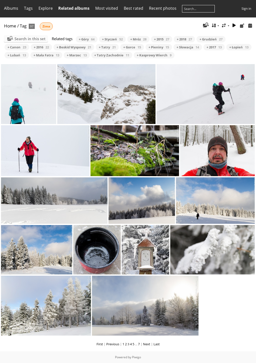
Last (157, 344)
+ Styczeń (112, 39)
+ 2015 (161, 39)
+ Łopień (238, 47)
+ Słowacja (187, 47)
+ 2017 (214, 47)
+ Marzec (77, 55)
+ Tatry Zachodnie (111, 55)
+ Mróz (138, 39)
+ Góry (86, 39)
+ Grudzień (211, 39)
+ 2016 (41, 47)
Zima (46, 26)
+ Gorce (132, 47)
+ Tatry (107, 47)
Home (10, 26)
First (99, 344)
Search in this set (30, 38)
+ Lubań (17, 55)
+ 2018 (184, 39)
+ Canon (17, 47)
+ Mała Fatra (46, 55)
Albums (11, 8)
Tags (28, 8)
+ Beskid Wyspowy (73, 47)
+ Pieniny (158, 47)
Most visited (106, 8)
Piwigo (136, 357)
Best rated (133, 8)
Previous (112, 344)
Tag (23, 26)
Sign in (246, 8)
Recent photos (162, 8)
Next (146, 344)
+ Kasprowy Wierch (154, 55)
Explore (45, 8)
